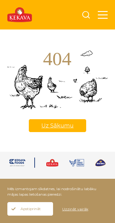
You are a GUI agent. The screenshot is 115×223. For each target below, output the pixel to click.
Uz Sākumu (57, 125)
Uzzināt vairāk (75, 209)
